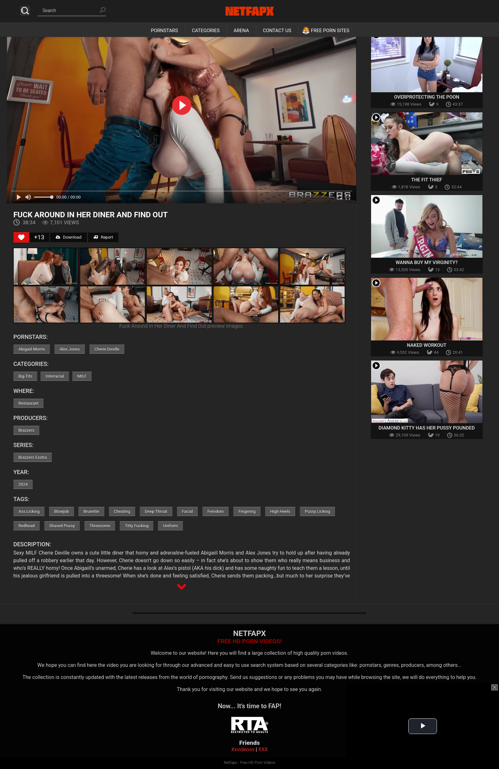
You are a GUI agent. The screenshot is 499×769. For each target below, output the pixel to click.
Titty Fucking (136, 525)
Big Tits (25, 376)
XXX (263, 749)
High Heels (280, 511)
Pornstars (164, 30)
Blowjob (61, 511)
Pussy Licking (317, 511)
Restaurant (28, 403)
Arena (241, 30)
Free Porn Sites (330, 30)
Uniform (170, 525)
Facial (187, 511)
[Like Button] (21, 237)
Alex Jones (70, 349)
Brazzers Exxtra (32, 457)
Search (25, 11)
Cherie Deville (107, 349)
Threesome (99, 525)
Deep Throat (156, 511)
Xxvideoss (243, 749)
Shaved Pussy (62, 525)
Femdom (215, 511)
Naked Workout (426, 345)
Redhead (26, 525)
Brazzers (26, 430)
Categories (206, 30)
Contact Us (277, 30)
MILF (82, 376)
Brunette (91, 511)
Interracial (55, 376)
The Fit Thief (426, 180)
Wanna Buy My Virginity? (427, 262)
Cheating (122, 511)
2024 (23, 484)
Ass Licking (28, 511)
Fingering (247, 511)
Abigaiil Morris (31, 349)
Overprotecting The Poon (426, 97)
